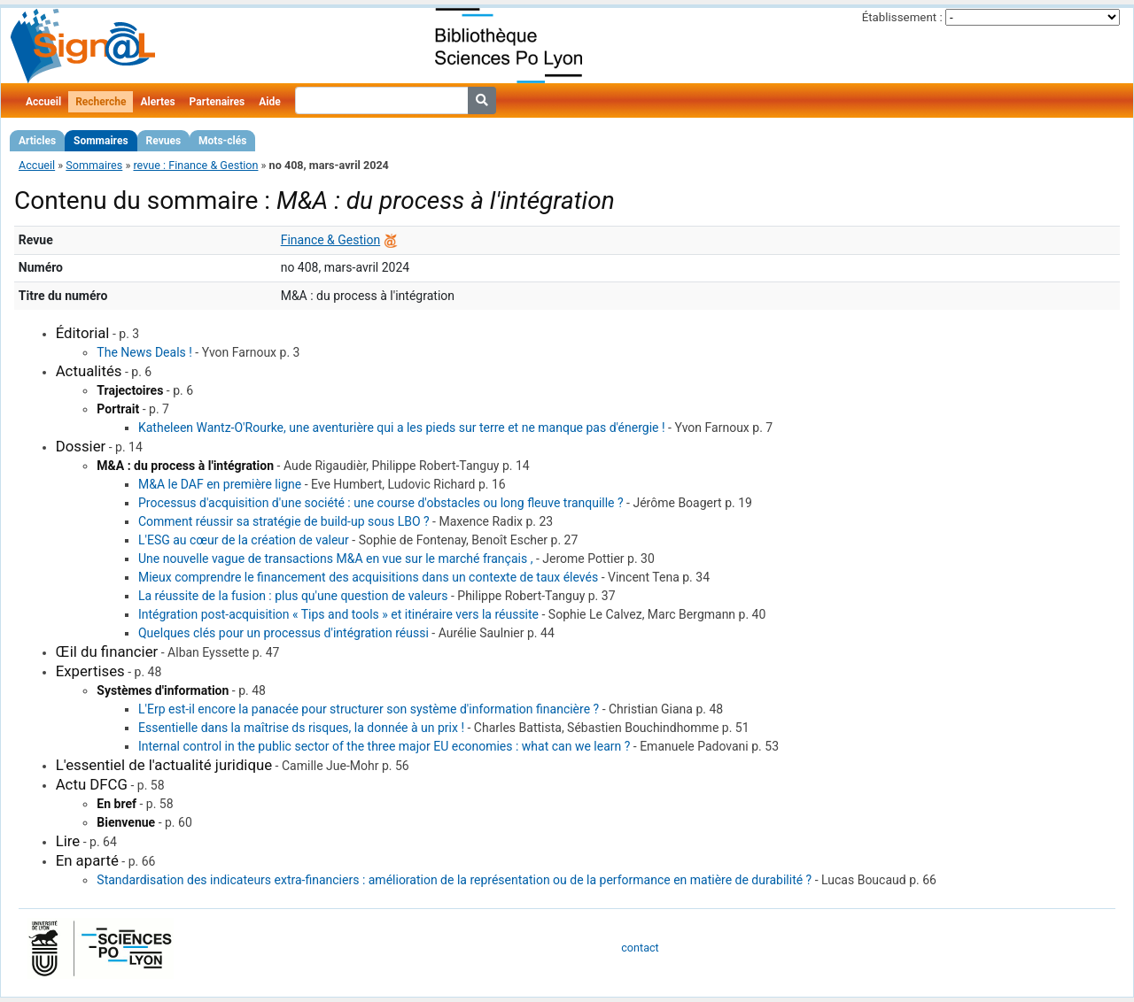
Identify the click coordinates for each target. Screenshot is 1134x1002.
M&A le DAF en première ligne (219, 484)
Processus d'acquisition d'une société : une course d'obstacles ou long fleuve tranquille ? (381, 503)
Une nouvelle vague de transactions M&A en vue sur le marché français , (335, 558)
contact (639, 947)
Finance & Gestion (331, 240)
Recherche (100, 102)
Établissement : (902, 17)
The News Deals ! (144, 352)
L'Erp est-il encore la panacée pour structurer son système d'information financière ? (368, 709)
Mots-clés (222, 141)
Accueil (43, 102)
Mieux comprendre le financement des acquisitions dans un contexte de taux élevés (368, 577)
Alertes (157, 102)
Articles (37, 141)
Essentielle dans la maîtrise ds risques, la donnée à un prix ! (301, 728)
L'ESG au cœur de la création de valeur (243, 540)
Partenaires (217, 102)
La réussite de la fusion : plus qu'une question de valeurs (293, 596)
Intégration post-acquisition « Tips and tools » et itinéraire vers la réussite (338, 614)
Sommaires (101, 141)
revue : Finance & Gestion (195, 165)
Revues (164, 141)
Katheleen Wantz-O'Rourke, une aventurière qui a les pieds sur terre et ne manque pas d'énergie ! (401, 427)
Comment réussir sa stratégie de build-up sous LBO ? (284, 521)
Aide (269, 102)
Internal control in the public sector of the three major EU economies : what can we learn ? (384, 746)
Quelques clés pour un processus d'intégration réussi (283, 633)
